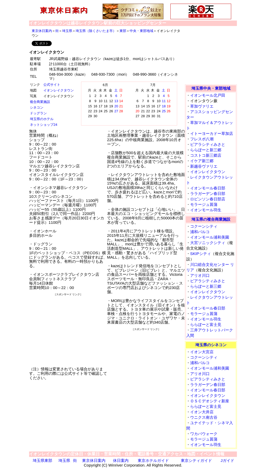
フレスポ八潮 (202, 139)
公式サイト (51, 85)
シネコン (36, 107)
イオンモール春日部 (207, 188)
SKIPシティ (200, 253)
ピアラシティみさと (207, 144)
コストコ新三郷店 (205, 155)
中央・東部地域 (141, 31)
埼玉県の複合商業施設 (210, 219)
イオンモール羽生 (205, 210)
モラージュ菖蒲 (203, 204)
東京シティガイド (196, 460)
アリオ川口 (200, 275)
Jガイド (227, 460)
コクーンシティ (203, 226)
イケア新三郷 (202, 161)
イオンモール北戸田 (207, 95)
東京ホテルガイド (153, 460)
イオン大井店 (202, 412)
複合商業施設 (40, 102)
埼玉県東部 (42, 460)
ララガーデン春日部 (207, 193)
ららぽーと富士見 (205, 324)
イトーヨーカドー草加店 (211, 133)
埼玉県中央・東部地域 (210, 88)
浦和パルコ (200, 232)
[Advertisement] (68, 329)
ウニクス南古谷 (203, 417)
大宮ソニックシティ (207, 242)
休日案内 (121, 460)
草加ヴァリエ (202, 106)
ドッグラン (38, 113)
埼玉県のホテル (42, 119)
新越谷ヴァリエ (203, 166)
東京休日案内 (42, 31)
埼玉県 (67, 31)
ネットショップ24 (43, 125)
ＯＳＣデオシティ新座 (209, 401)
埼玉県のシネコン (211, 345)
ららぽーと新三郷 (205, 150)
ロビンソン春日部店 (207, 199)
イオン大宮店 (202, 352)
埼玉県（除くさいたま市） (96, 31)
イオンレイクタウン (58, 90)
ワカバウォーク (203, 433)
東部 (122, 31)
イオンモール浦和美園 (209, 237)
